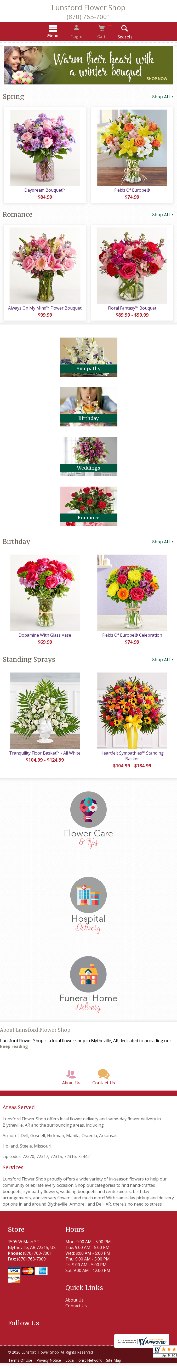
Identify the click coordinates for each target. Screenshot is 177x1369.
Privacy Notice (51, 1366)
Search (119, 37)
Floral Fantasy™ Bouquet (133, 309)
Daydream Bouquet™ (44, 191)
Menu (58, 36)
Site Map (119, 1366)
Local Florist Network (88, 1366)
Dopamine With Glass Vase (44, 636)
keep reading (14, 1047)
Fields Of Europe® (133, 191)
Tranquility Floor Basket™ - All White (44, 754)
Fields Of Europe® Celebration (133, 636)
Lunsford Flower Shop (88, 7)
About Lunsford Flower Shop (35, 1031)
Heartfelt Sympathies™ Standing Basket (132, 756)
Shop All (163, 97)
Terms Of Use (21, 1366)
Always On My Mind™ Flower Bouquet (44, 309)
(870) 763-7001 (89, 16)
